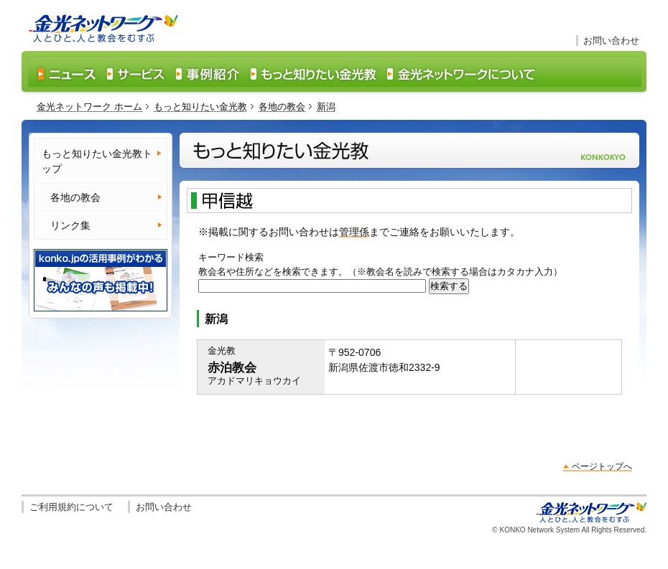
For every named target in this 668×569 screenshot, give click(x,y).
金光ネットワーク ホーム (89, 106)
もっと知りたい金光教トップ (97, 161)
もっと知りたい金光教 (200, 106)
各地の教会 (282, 106)
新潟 (326, 106)
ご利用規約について (71, 507)
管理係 (354, 232)
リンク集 (70, 225)
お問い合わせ (611, 40)
